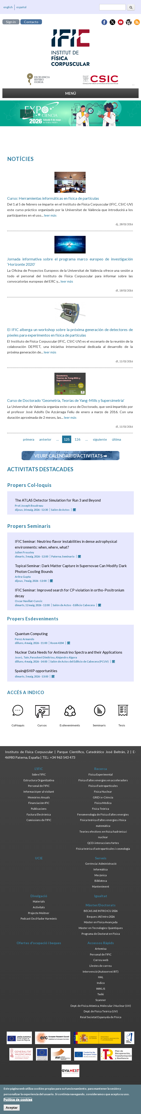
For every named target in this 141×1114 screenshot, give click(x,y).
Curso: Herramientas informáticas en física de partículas (53, 198)
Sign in (11, 22)
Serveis (100, 858)
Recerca (100, 769)
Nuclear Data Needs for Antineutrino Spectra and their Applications (68, 652)
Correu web (100, 959)
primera (28, 439)
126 (77, 439)
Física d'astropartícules (103, 785)
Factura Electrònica (39, 814)
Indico (101, 982)
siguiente (100, 439)
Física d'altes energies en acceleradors (103, 780)
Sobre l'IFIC (39, 774)
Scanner (100, 999)
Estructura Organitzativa (39, 780)
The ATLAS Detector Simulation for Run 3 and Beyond (58, 500)
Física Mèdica (103, 802)
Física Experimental (100, 774)
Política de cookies (18, 1101)
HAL (100, 977)
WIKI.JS (100, 988)
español (21, 7)
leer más (50, 215)
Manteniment (100, 886)
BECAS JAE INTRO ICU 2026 (101, 910)
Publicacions (39, 808)
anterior (45, 439)
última (116, 439)
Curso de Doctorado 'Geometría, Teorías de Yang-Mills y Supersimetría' (65, 400)
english (8, 7)
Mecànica (100, 875)
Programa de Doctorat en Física (101, 933)
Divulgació (38, 896)
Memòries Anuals (39, 797)
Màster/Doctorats (101, 905)
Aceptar (12, 1109)
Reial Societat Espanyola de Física (100, 1017)
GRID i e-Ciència (103, 797)
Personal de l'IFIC (39, 785)
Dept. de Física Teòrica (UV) (101, 1011)
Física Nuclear (103, 791)
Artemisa (100, 948)
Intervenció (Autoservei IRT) (100, 971)
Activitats (39, 907)
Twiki (100, 994)
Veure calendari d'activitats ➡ (70, 455)
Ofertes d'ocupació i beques (39, 943)
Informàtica (101, 869)
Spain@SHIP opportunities (36, 671)
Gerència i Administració (100, 863)
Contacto (31, 22)
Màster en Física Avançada (101, 922)
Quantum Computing (31, 633)
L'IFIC (39, 769)
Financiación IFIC (38, 802)
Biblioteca (100, 880)
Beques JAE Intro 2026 (101, 916)
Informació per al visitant (39, 791)
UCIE (39, 858)
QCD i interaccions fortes (103, 842)
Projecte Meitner (38, 913)
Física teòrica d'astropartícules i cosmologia (103, 848)
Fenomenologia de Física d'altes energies (103, 814)
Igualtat (100, 896)
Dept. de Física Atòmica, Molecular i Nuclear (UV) (100, 1005)
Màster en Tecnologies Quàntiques (101, 927)
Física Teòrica (100, 808)
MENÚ (70, 93)
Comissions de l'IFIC (38, 820)
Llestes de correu (100, 965)
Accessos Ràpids (101, 943)
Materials (39, 901)
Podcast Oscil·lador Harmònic (39, 918)
